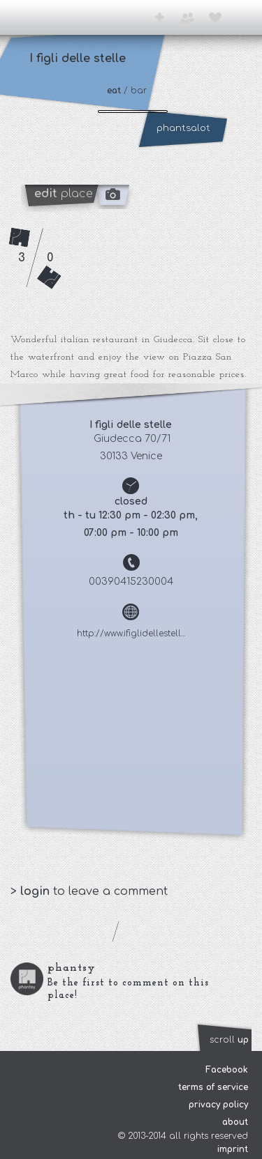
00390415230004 (131, 581)
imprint (232, 1149)
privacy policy (218, 1105)
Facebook (226, 1070)
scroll (229, 1040)
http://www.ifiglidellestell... (131, 633)
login (36, 891)
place (63, 193)
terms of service (213, 1087)
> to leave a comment (89, 891)
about (235, 1122)
